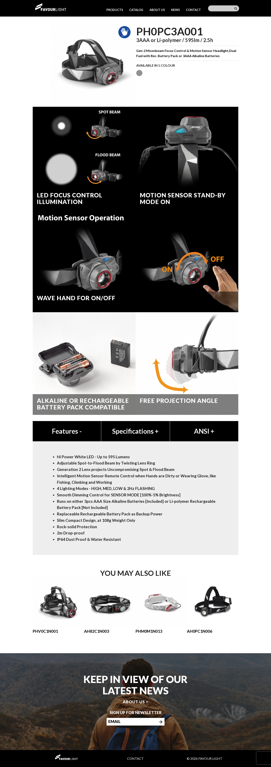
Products (114, 10)
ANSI (204, 431)
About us (157, 10)
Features (67, 431)
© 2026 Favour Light (204, 758)
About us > (135, 701)
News (175, 10)
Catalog (136, 10)
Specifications (135, 431)
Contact (193, 10)
